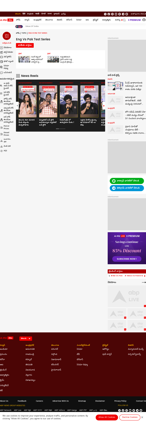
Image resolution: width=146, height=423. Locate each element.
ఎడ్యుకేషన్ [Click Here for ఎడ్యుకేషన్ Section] (4, 385)
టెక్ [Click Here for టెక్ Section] (1, 390)
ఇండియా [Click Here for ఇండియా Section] (4, 349)
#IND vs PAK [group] (117, 276)
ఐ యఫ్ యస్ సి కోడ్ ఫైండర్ (6, 86)
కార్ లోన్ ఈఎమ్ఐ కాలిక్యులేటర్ (6, 119)
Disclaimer (100, 401)
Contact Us (141, 401)
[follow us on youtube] (116, 14)
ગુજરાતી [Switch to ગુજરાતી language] (56, 14)
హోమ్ (18, 20)
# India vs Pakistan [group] (134, 276)
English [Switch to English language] (30, 14)
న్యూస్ (26, 20)
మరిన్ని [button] (119, 20)
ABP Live (17, 410)
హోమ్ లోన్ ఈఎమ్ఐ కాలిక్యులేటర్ (6, 101)
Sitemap (82, 401)
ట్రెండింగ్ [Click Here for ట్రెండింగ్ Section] (3, 370)
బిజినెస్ (59, 20)
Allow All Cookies (106, 417)
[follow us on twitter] (105, 14)
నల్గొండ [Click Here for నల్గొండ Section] (54, 354)
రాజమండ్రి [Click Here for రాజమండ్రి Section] (30, 354)
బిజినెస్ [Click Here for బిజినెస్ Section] (131, 345)
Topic (24, 33)
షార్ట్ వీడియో (6, 52)
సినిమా (78, 20)
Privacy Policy (120, 401)
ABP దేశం (103, 410)
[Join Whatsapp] (126, 14)
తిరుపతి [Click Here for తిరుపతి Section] (29, 364)
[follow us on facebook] (108, 14)
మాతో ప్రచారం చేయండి (138, 14)
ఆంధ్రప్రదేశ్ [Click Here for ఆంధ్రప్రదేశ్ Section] (30, 345)
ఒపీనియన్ (6, 72)
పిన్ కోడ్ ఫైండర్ (5, 93)
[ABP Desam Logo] (6, 20)
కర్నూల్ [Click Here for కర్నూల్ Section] (29, 359)
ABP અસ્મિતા (60, 410)
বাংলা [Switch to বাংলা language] (50, 14)
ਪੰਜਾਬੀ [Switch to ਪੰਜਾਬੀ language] (43, 14)
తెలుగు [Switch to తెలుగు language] (18, 14)
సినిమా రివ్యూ (4, 67)
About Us (4, 401)
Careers (39, 401)
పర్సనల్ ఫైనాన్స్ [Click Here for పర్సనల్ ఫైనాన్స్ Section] (134, 354)
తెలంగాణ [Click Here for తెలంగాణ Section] (55, 345)
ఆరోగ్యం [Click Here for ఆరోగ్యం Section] (105, 349)
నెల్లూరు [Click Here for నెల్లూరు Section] (29, 375)
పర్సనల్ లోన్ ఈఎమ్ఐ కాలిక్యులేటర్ (6, 110)
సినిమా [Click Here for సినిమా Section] (79, 349)
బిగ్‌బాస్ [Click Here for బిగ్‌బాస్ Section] (80, 359)
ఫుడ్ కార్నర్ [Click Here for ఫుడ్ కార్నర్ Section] (107, 354)
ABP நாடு (93, 410)
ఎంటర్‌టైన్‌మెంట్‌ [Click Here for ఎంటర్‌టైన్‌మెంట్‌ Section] (83, 345)
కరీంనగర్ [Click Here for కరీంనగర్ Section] (55, 364)
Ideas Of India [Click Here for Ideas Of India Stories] (32, 27)
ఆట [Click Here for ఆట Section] (1, 364)
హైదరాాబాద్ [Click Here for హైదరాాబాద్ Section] (56, 370)
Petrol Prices (4, 127)
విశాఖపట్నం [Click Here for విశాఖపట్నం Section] (30, 380)
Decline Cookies (130, 417)
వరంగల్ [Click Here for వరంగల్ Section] (54, 349)
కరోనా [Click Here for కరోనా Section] (2, 359)
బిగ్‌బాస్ (69, 20)
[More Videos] (144, 282)
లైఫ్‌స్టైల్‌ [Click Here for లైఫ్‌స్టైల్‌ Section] (105, 345)
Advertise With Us (60, 401)
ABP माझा (48, 410)
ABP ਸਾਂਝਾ (83, 410)
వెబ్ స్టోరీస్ (5, 57)
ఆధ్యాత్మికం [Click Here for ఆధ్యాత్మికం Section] (4, 375)
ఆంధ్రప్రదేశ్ (37, 20)
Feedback (22, 401)
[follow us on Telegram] (123, 14)
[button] (7, 38)
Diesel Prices (4, 134)
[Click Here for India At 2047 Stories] (19, 26)
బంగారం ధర (5, 140)
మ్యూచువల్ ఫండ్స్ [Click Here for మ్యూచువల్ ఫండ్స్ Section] (136, 349)
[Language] (25, 339)
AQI (3, 150)
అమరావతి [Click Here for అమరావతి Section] (30, 349)
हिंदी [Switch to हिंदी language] (23, 14)
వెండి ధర (5, 146)
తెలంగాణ (49, 20)
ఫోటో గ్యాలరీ (6, 61)
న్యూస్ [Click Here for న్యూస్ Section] (2, 345)
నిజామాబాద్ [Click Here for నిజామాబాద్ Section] (56, 359)
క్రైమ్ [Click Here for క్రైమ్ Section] (2, 380)
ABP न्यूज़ (27, 410)
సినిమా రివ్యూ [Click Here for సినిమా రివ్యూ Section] (82, 364)
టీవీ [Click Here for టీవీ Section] (78, 354)
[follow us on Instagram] (119, 14)
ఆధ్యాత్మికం (106, 20)
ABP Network (5, 410)
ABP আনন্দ (37, 410)
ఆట (87, 20)
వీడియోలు (5, 47)
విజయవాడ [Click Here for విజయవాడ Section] (30, 370)
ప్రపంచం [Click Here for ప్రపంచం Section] (3, 354)
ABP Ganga (72, 410)
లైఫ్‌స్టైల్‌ (95, 20)
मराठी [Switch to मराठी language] (37, 14)
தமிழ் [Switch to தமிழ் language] (63, 14)
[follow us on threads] (112, 14)
